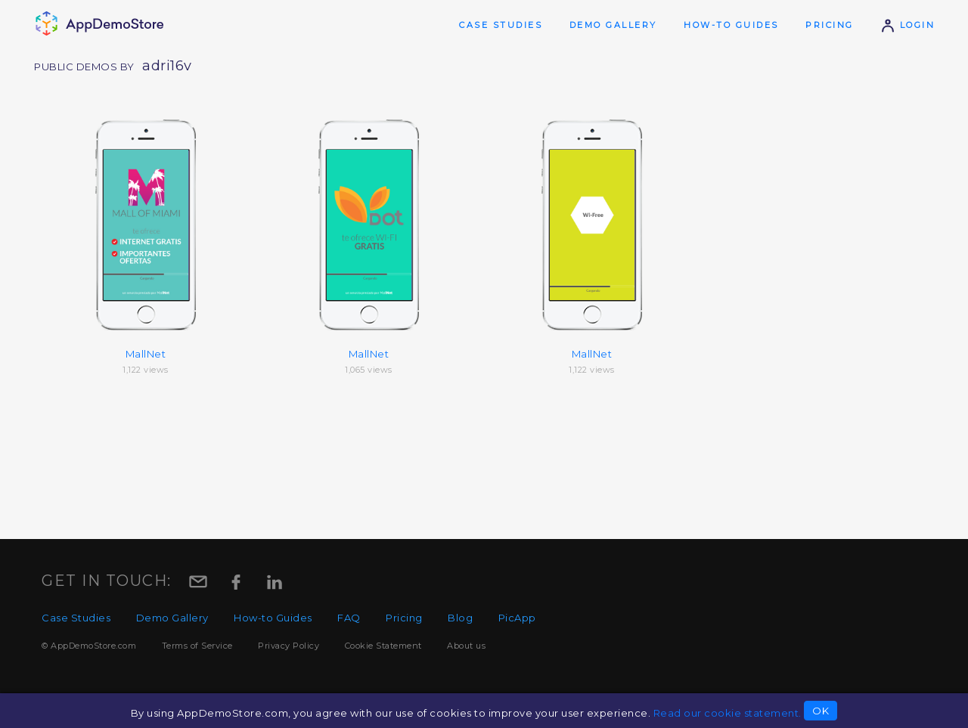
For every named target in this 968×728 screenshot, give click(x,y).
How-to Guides (731, 25)
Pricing (829, 25)
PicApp (517, 618)
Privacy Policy (288, 645)
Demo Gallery (613, 25)
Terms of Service (197, 645)
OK (820, 711)
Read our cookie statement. (727, 713)
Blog (460, 618)
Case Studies (500, 25)
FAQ (349, 618)
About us (466, 645)
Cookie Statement (383, 645)
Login (907, 25)
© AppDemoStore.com (89, 645)
